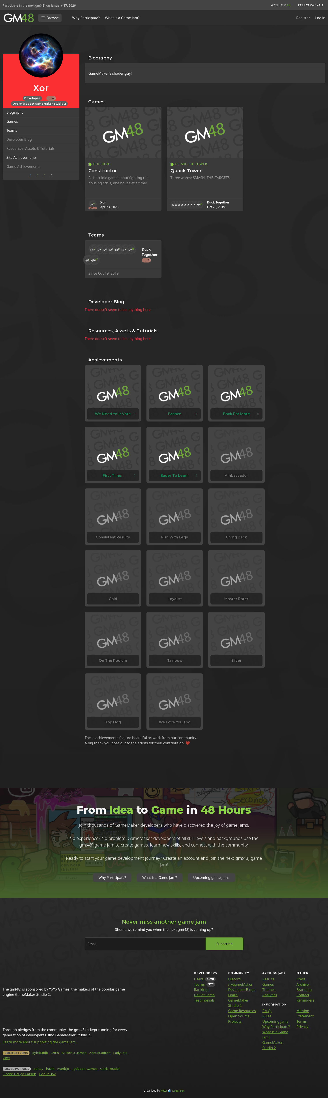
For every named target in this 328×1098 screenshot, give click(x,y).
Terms (301, 1021)
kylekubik (40, 1053)
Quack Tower (186, 170)
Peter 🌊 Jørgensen (172, 1090)
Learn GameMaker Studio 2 (238, 1000)
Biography (14, 112)
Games (12, 121)
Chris (55, 1053)
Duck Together (218, 202)
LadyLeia (120, 1053)
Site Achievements (21, 157)
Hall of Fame (204, 995)
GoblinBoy (47, 1074)
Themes (268, 989)
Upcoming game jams (211, 877)
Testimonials (204, 1000)
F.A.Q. (267, 1010)
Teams (11, 130)
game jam (104, 845)
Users (198, 979)
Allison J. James (74, 1053)
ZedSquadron (100, 1053)
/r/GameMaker (240, 984)
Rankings (201, 989)
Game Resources (242, 1010)
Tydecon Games (84, 1069)
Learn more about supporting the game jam (39, 1042)
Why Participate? (86, 17)
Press (300, 979)
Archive (302, 984)
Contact (302, 995)
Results (268, 979)
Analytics (269, 995)
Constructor (102, 170)
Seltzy (38, 1069)
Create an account (181, 858)
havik (50, 1069)
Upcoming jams (275, 1021)
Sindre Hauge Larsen (19, 1074)
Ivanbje (63, 1069)
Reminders (305, 1000)
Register (303, 17)
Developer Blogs (241, 989)
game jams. (237, 825)
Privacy (302, 1026)
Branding (304, 989)
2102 (6, 1058)
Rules (266, 1016)
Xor (103, 202)
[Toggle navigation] (50, 18)
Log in (320, 17)
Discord (234, 979)
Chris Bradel (110, 1069)
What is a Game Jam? (122, 17)
